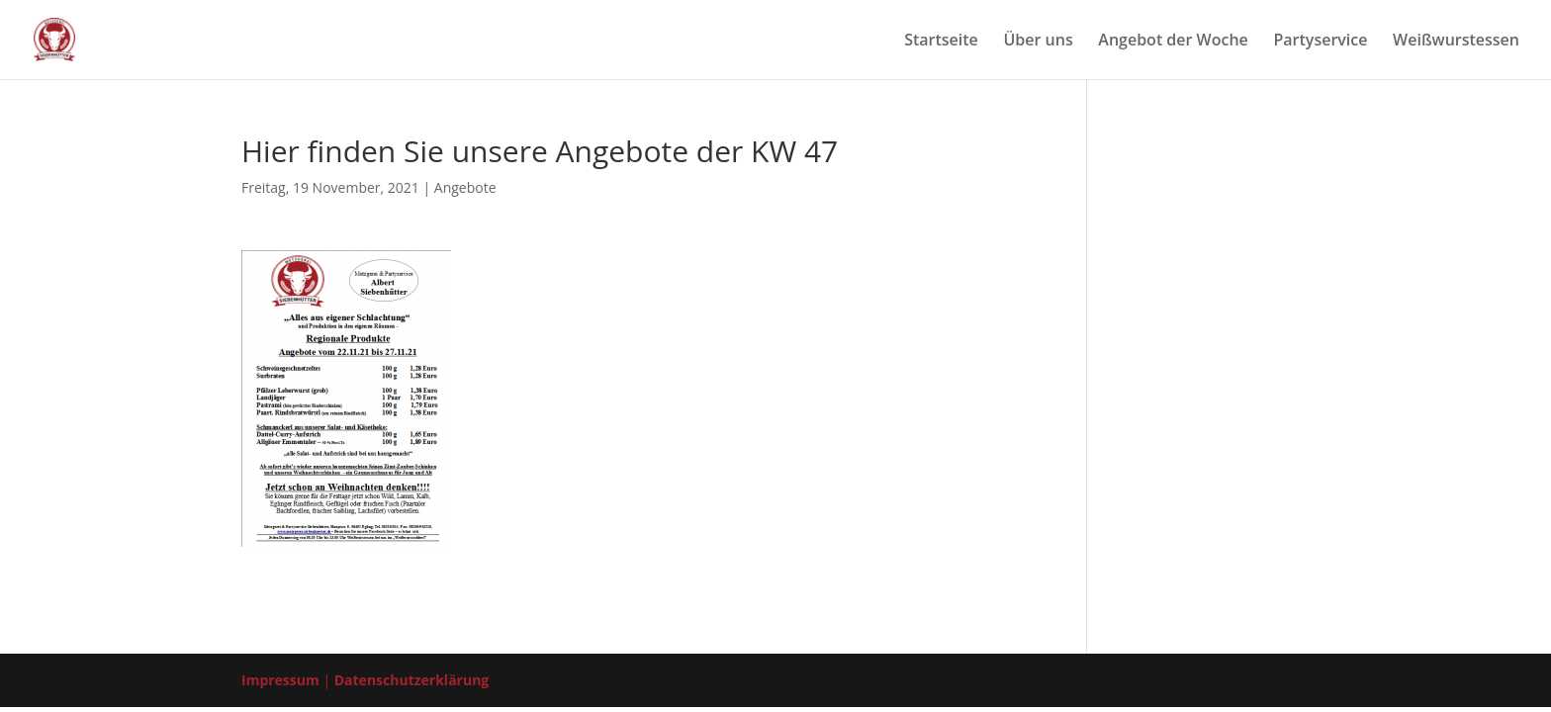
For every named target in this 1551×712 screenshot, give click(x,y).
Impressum (280, 679)
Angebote (465, 187)
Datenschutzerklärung (412, 679)
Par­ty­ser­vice (1320, 41)
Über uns (1037, 41)
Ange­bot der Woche (1173, 41)
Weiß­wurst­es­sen (1456, 41)
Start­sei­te (941, 41)
